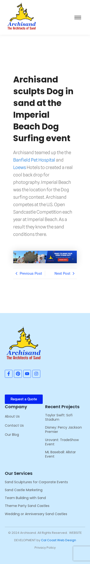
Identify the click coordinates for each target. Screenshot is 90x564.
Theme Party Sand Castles (27, 505)
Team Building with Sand (25, 497)
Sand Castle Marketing (23, 490)
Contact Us (14, 425)
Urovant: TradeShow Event (62, 442)
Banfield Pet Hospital (34, 160)
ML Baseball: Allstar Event (60, 454)
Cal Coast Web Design (58, 540)
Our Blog (12, 434)
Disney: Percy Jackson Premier (63, 429)
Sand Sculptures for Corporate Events (36, 482)
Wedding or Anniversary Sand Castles (36, 514)
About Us (12, 416)
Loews (19, 167)
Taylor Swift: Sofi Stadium (58, 417)
